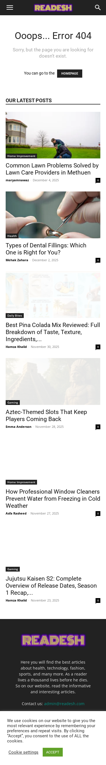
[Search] (98, 7)
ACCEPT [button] (52, 752)
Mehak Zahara (17, 260)
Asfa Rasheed (16, 513)
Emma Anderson (18, 426)
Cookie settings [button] (23, 752)
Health (12, 236)
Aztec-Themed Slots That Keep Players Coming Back (46, 415)
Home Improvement (21, 156)
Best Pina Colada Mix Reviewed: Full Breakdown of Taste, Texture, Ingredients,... (53, 332)
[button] (10, 7)
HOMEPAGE (69, 73)
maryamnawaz (17, 180)
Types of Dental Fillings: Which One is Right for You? (46, 249)
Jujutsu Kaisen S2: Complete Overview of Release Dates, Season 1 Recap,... (51, 585)
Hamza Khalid (16, 347)
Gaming (12, 402)
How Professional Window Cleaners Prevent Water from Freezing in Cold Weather (53, 498)
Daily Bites (14, 315)
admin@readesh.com (64, 703)
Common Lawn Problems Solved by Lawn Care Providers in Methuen (52, 169)
